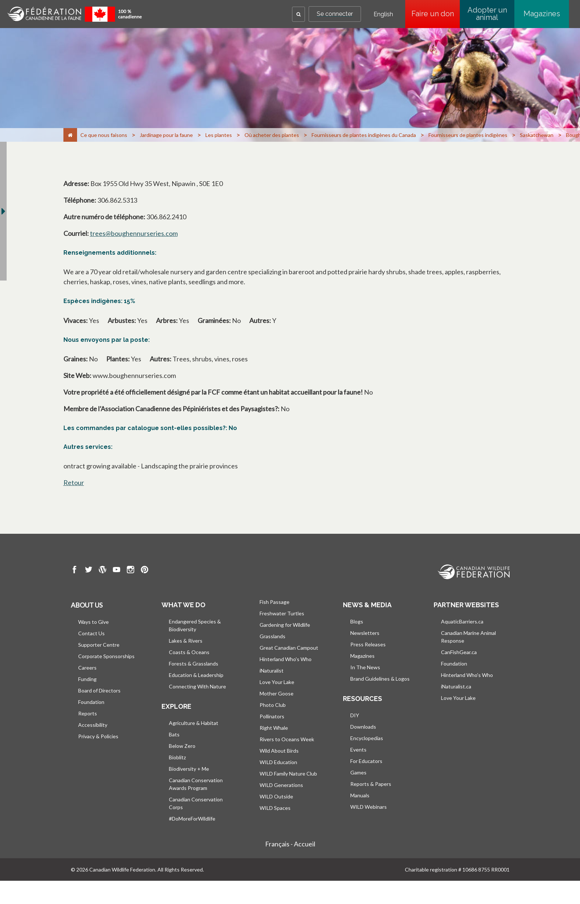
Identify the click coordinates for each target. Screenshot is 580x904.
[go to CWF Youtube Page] (116, 570)
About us (87, 605)
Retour (73, 482)
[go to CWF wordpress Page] (102, 570)
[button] (298, 14)
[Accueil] (70, 135)
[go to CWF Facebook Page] (74, 570)
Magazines (542, 13)
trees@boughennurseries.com (134, 233)
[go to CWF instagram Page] (130, 570)
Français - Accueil (290, 844)
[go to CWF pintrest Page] (144, 570)
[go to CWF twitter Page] (88, 570)
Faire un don (435, 13)
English (383, 14)
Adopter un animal (487, 14)
